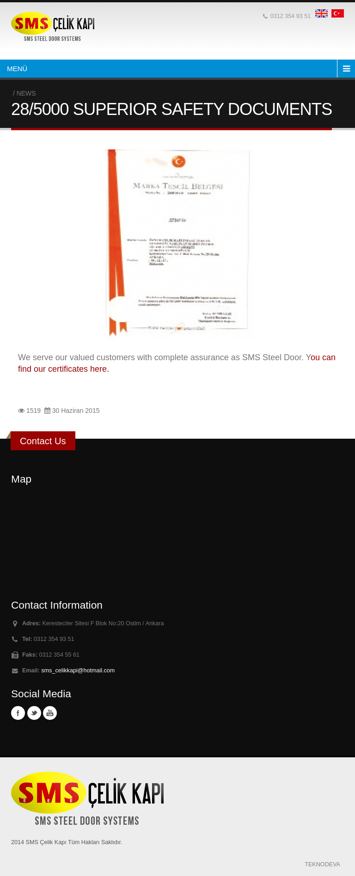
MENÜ (17, 68)
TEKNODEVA (322, 864)
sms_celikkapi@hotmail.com (78, 670)
